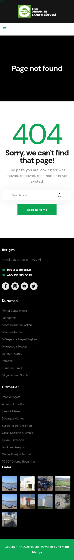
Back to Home (37, 210)
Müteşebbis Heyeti (14, 346)
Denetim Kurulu (12, 354)
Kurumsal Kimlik (12, 368)
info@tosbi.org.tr (19, 270)
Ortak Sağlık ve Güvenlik (17, 433)
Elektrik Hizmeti (12, 411)
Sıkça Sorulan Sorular (15, 375)
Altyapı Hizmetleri (13, 404)
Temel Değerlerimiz (14, 311)
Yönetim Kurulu (12, 332)
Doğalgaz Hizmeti (13, 418)
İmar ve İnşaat (11, 397)
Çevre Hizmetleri (13, 440)
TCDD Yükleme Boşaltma (18, 461)
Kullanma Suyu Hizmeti (17, 426)
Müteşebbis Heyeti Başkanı (19, 339)
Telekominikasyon (13, 447)
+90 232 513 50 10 (19, 275)
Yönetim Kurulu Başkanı (17, 325)
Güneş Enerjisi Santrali (16, 454)
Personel (7, 361)
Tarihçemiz (9, 318)
